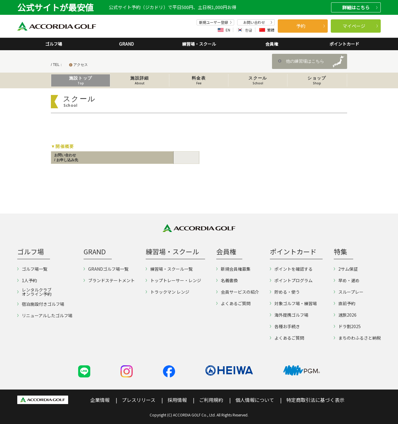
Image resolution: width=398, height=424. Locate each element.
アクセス (80, 65)
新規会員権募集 (233, 269)
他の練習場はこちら (305, 61)
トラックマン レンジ (167, 292)
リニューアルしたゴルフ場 (44, 315)
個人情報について (254, 399)
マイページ (360, 26)
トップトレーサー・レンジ (173, 280)
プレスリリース (138, 399)
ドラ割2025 (347, 326)
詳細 (359, 7)
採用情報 (177, 399)
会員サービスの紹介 (237, 292)
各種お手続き (285, 326)
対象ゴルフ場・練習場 (293, 303)
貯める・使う (285, 292)
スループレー (348, 292)
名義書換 (227, 280)
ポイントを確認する (291, 269)
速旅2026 (345, 315)
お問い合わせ (257, 22)
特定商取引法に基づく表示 (315, 399)
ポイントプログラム (291, 280)
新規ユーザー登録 (215, 22)
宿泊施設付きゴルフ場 (40, 304)
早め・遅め (347, 280)
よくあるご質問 (233, 303)
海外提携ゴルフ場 (289, 315)
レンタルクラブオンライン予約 (34, 292)
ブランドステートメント (109, 280)
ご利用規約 (211, 399)
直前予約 (344, 303)
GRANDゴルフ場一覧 (106, 269)
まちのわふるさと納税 (357, 338)
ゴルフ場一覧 (32, 269)
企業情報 (100, 399)
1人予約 (27, 280)
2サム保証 (346, 269)
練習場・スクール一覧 (169, 269)
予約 (310, 26)
